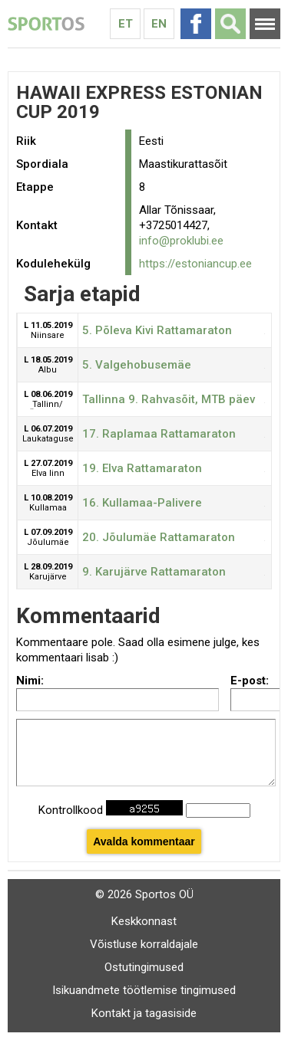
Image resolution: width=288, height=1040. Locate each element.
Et (125, 24)
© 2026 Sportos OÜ (144, 894)
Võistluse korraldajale (144, 944)
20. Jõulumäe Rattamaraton (158, 537)
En (159, 24)
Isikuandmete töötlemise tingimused (144, 990)
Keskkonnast (144, 921)
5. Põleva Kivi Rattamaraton (157, 330)
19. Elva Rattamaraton (142, 468)
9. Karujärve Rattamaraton (154, 572)
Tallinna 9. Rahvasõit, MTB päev (168, 399)
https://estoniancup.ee (195, 264)
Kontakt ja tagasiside (144, 1013)
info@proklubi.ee (181, 241)
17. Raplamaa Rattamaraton (159, 434)
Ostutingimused (144, 967)
